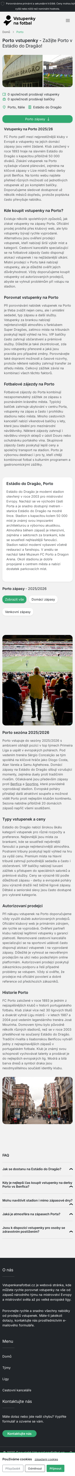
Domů (6, 1356)
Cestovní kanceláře (16, 1390)
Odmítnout (35, 1468)
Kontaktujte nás (19, 1434)
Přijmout (55, 1468)
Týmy (6, 1368)
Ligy (5, 1379)
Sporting (31, 784)
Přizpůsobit (12, 1468)
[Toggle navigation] (68, 20)
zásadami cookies (46, 1459)
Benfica (16, 784)
